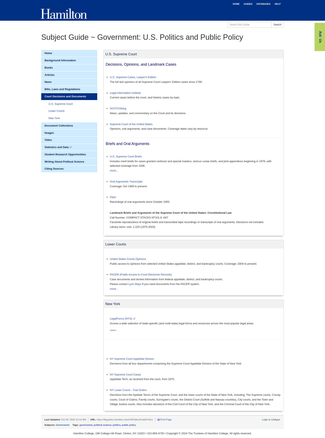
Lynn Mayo (134, 284)
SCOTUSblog (118, 108)
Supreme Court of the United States (131, 124)
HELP (278, 4)
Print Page (164, 419)
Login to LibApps (271, 419)
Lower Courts (56, 110)
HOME (236, 4)
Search (277, 24)
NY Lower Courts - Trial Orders (128, 390)
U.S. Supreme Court (61, 103)
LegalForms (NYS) (121, 318)
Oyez (113, 197)
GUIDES (248, 4)
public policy (129, 425)
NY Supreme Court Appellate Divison (132, 358)
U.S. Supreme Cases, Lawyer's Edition (133, 77)
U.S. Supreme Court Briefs (126, 156)
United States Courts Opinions (128, 259)
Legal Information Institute (125, 92)
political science (102, 425)
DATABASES (263, 4)
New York (54, 118)
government (85, 425)
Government (62, 425)
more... (114, 170)
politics (117, 425)
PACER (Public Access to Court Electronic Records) (141, 274)
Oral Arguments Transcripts (126, 181)
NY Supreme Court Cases (125, 374)
